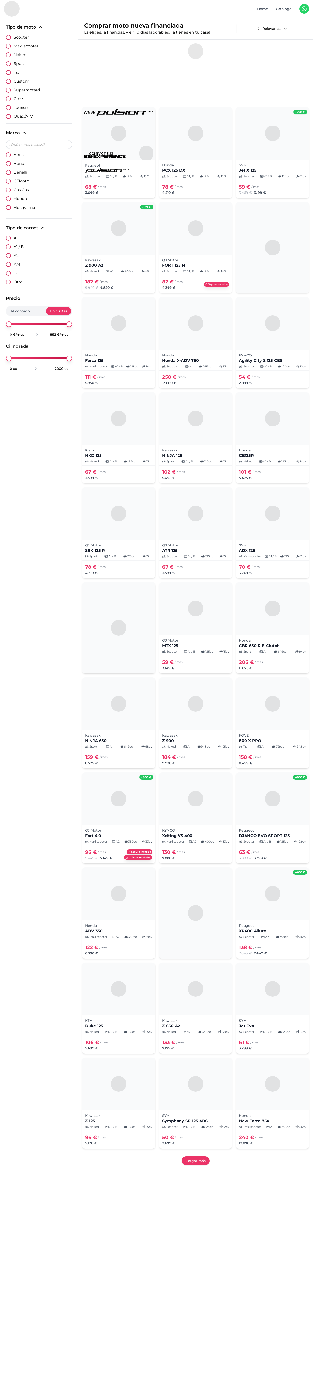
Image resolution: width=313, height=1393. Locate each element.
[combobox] (272, 28)
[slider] (9, 324)
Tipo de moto (24, 27)
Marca (16, 133)
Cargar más (196, 1145)
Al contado (20, 311)
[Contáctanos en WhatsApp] (304, 9)
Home (262, 9)
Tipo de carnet (25, 227)
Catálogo (283, 9)
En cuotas (58, 311)
